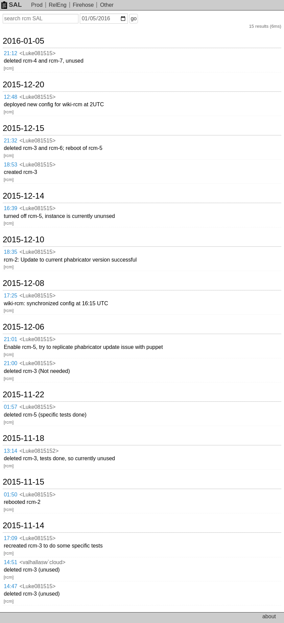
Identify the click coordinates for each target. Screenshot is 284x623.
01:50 (10, 494)
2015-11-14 (23, 525)
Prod (37, 5)
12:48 (10, 97)
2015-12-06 (23, 327)
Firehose (83, 5)
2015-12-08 (23, 283)
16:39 (10, 208)
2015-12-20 (23, 84)
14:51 (10, 562)
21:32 (10, 140)
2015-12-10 (23, 239)
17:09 (10, 538)
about (269, 616)
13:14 (10, 451)
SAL (11, 4)
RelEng (57, 5)
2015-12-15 (23, 128)
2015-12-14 (23, 196)
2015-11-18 (23, 438)
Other (107, 5)
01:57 (10, 407)
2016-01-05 (23, 41)
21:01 (10, 339)
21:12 (10, 53)
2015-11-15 (23, 482)
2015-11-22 (23, 394)
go (134, 18)
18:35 (10, 252)
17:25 (10, 295)
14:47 (10, 586)
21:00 (10, 363)
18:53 (10, 165)
